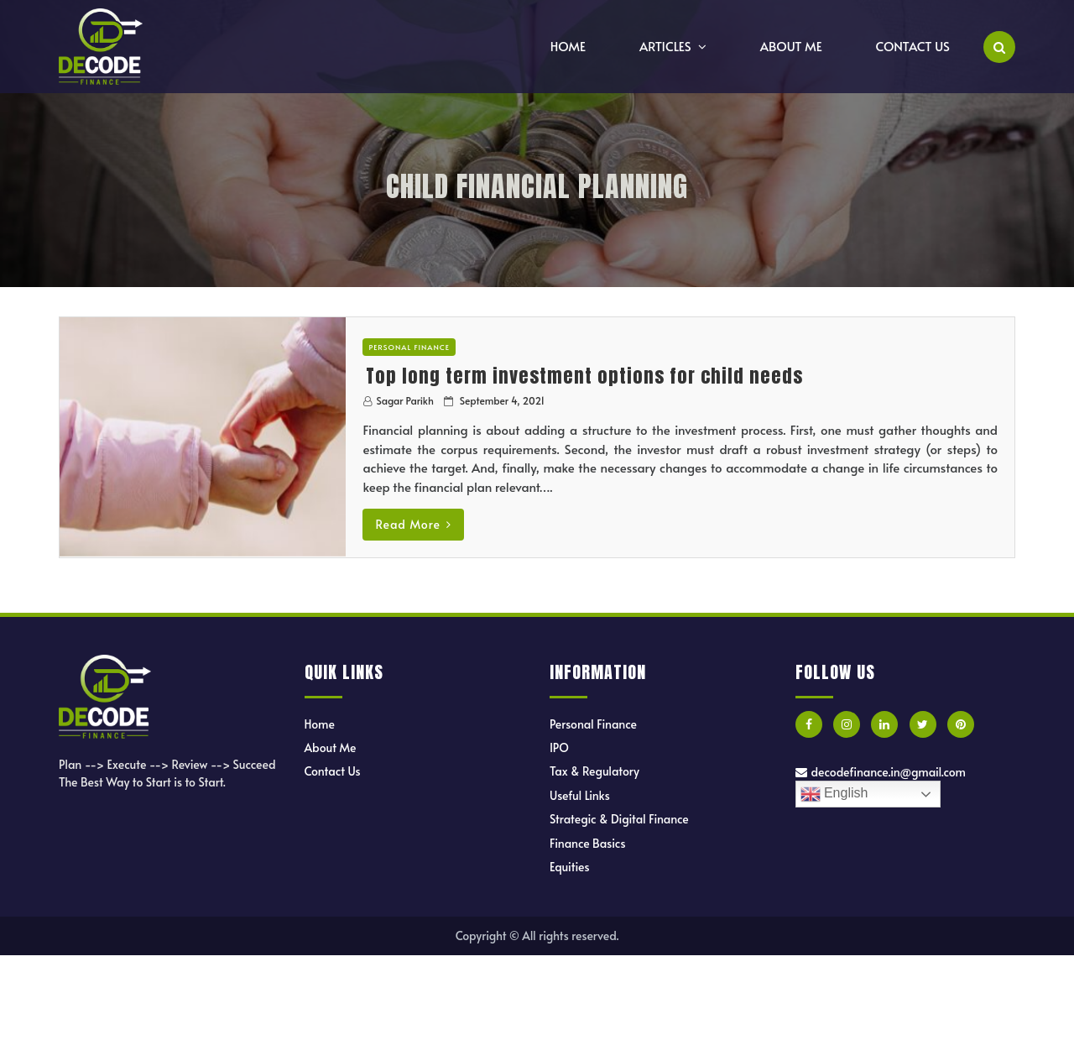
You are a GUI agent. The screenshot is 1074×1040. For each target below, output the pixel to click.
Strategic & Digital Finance (619, 819)
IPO (559, 747)
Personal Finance (409, 347)
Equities (570, 867)
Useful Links (580, 795)
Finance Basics (588, 843)
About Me (791, 46)
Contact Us (913, 46)
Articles (665, 46)
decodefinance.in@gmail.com (880, 772)
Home (568, 46)
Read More (413, 524)
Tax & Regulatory (594, 771)
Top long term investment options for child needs (584, 375)
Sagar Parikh (404, 400)
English (834, 794)
